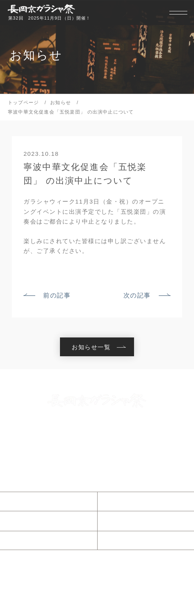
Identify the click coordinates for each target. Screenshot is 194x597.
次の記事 (137, 295)
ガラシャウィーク (136, 521)
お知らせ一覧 (91, 347)
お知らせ (26, 501)
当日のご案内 (33, 521)
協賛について (130, 540)
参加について (33, 540)
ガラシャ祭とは (133, 501)
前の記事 (57, 295)
